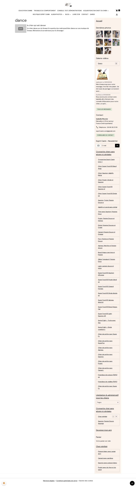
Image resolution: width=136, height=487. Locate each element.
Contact (85, 15)
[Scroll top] (132, 483)
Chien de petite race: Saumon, (105, 358)
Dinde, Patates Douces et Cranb (107, 227)
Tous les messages (104, 109)
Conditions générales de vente (66, 484)
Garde (92, 15)
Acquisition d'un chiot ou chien (95, 11)
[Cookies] (4, 483)
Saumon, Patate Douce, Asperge (106, 425)
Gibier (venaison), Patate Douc (106, 262)
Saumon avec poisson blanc (107, 466)
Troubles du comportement (45, 11)
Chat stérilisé (102, 420)
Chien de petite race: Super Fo (107, 337)
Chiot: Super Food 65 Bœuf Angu (107, 168)
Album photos (56, 15)
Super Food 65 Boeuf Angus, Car (105, 310)
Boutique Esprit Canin (41, 15)
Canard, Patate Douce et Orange (106, 234)
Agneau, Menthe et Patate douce (107, 248)
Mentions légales (48, 484)
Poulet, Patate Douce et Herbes (106, 221)
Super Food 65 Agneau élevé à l (106, 303)
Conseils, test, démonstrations (69, 11)
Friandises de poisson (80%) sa (107, 379)
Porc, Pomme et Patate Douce (106, 241)
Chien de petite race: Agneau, (105, 351)
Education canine (25, 11)
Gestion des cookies (86, 484)
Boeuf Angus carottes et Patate (106, 255)
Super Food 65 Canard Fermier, (106, 289)
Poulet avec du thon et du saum (107, 472)
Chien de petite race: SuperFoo (105, 344)
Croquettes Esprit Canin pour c (106, 161)
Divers (108, 64)
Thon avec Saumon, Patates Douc (107, 214)
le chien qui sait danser (36, 25)
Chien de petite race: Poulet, (105, 365)
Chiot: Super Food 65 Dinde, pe (107, 195)
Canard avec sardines (105, 462)
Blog (67, 15)
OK (117, 146)
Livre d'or (76, 15)
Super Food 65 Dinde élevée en (107, 296)
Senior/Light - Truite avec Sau (107, 324)
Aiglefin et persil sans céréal (107, 208)
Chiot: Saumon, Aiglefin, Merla (106, 175)
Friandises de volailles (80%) (107, 385)
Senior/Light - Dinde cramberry (105, 331)
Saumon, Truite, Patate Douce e (106, 202)
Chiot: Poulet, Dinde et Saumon (106, 182)
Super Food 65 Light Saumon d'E (105, 317)
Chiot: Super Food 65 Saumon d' (105, 188)
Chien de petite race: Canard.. (105, 372)
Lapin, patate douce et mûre (106, 269)
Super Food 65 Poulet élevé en (107, 282)
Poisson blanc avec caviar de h (107, 456)
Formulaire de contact (105, 135)
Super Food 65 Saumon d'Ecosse (106, 276)
